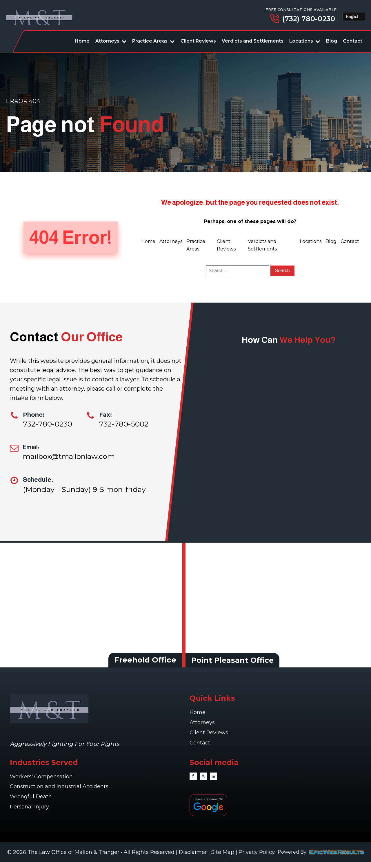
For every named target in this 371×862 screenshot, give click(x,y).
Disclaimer (193, 852)
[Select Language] (353, 16)
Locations (304, 41)
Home (82, 41)
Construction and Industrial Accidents (59, 786)
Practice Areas (153, 41)
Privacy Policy (257, 852)
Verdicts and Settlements (252, 41)
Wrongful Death (31, 796)
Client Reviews (198, 41)
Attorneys (111, 41)
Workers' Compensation (42, 776)
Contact (352, 41)
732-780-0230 (47, 424)
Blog (331, 41)
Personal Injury (30, 807)
